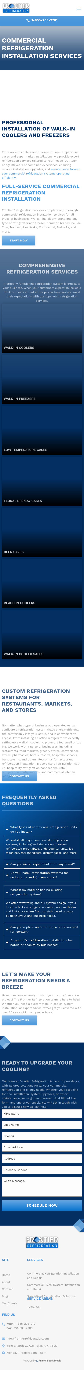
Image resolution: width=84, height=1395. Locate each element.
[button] (78, 8)
